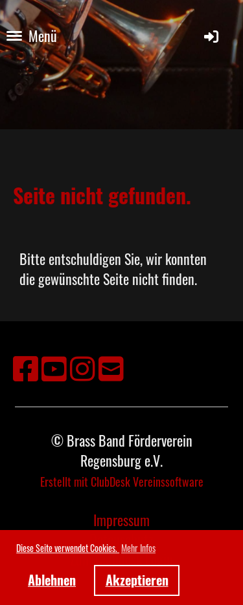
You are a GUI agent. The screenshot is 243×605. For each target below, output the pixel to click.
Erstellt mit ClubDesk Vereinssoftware (121, 481)
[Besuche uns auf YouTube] (54, 367)
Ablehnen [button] (52, 579)
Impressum (121, 519)
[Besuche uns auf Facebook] (25, 367)
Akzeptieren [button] (137, 579)
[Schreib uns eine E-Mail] (111, 367)
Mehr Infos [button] (138, 548)
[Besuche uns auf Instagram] (82, 367)
